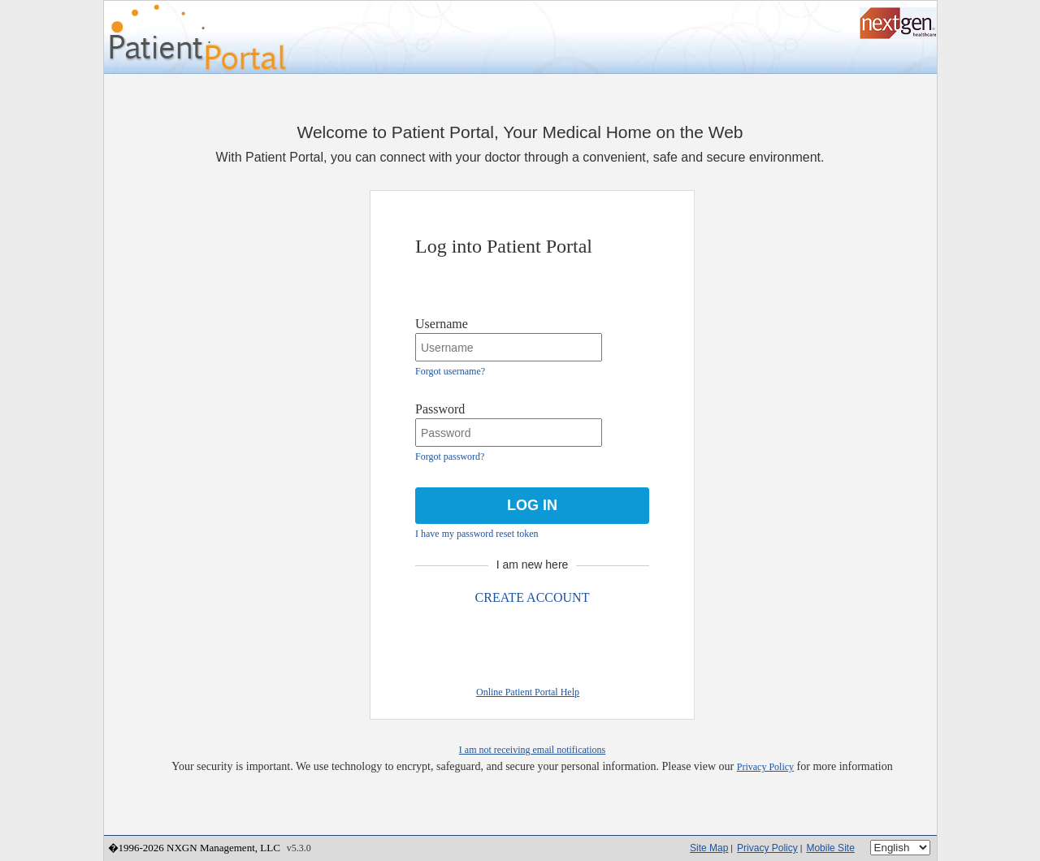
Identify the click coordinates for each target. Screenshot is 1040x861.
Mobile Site (830, 848)
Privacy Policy (765, 766)
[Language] (900, 847)
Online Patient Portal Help (527, 692)
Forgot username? (450, 371)
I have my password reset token (477, 533)
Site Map (709, 848)
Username (441, 324)
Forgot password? (449, 456)
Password (440, 409)
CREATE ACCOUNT (532, 597)
